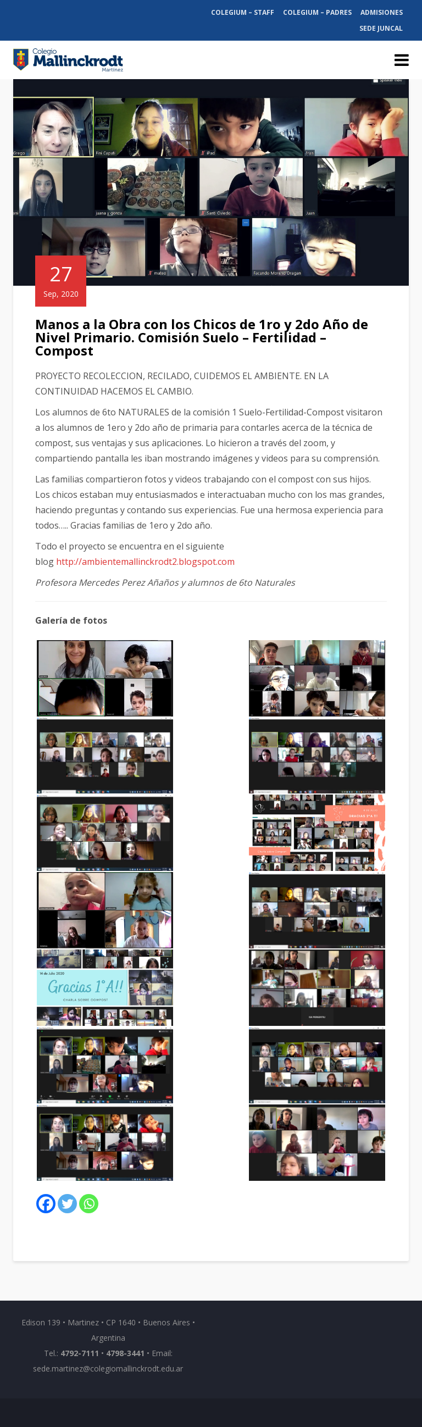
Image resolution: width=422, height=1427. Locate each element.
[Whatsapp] (88, 1203)
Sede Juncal (381, 28)
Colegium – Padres (317, 12)
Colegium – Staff (242, 12)
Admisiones (381, 12)
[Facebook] (45, 1203)
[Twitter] (67, 1203)
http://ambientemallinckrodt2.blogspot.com (145, 562)
